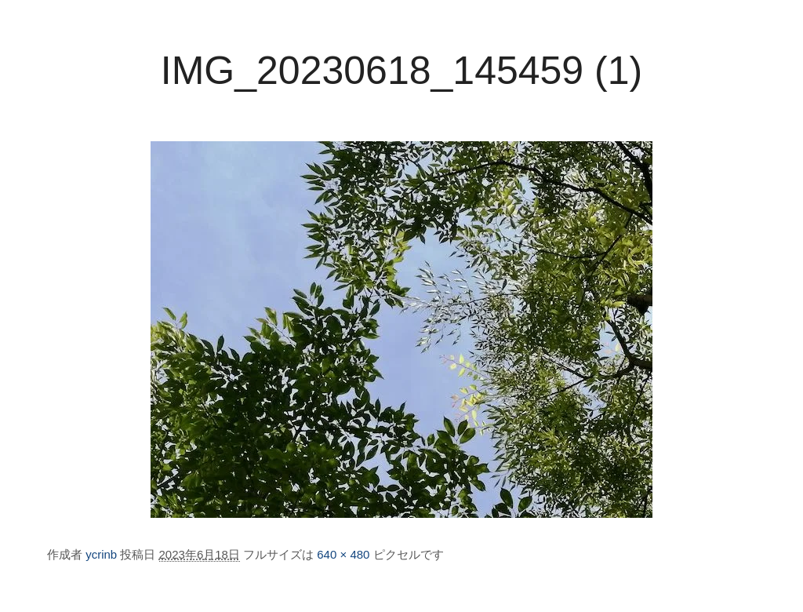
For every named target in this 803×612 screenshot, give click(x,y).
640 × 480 (343, 554)
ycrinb (101, 554)
